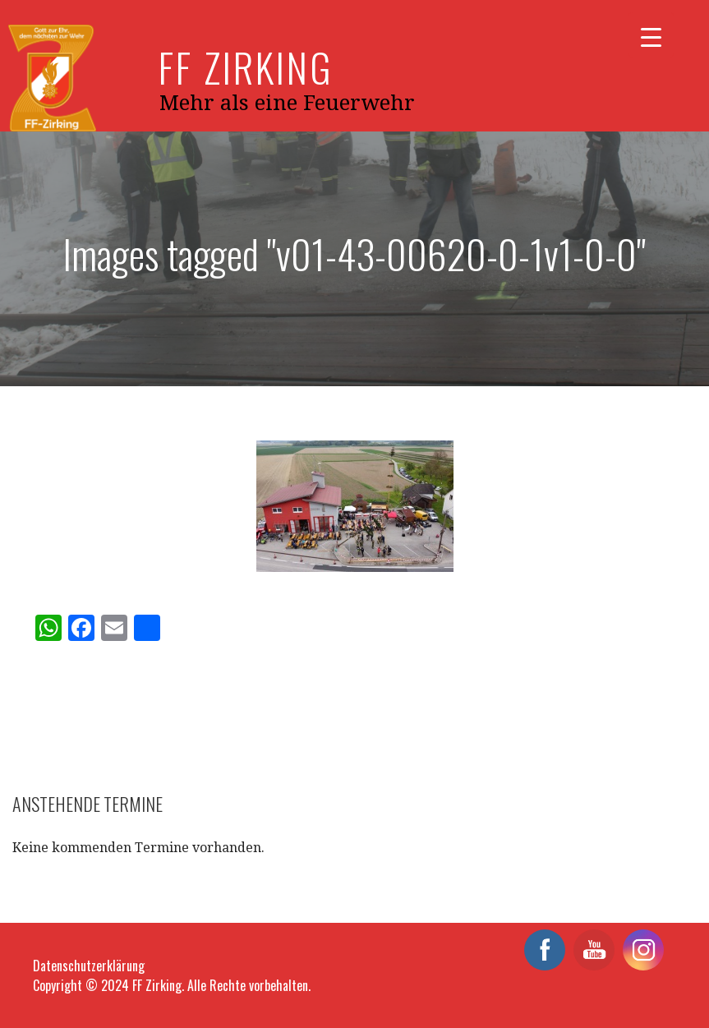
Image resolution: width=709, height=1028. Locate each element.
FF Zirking (246, 67)
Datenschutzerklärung (89, 965)
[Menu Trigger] (651, 35)
